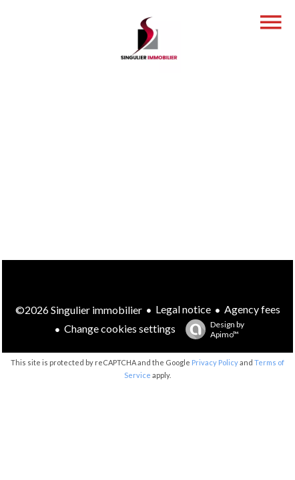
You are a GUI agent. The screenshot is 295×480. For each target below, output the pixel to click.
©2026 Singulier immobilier (78, 309)
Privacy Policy (215, 362)
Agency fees (252, 309)
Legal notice (183, 309)
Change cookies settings (120, 328)
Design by (211, 329)
